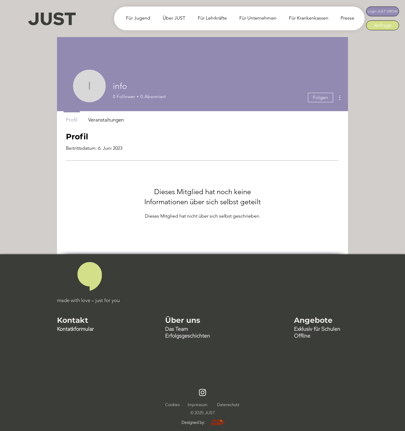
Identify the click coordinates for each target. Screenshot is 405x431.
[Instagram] (202, 392)
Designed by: (193, 422)
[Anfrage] (382, 25)
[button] (172, 18)
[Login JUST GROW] (382, 11)
